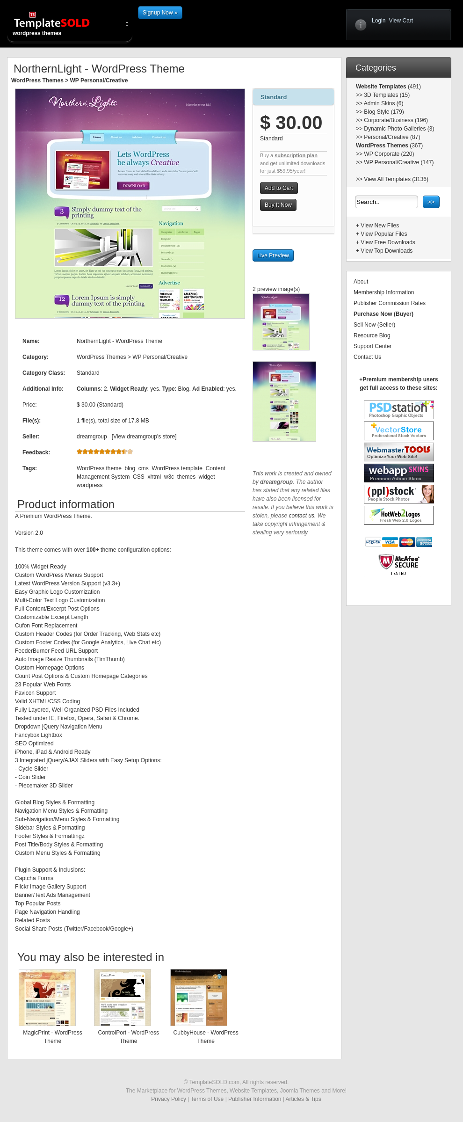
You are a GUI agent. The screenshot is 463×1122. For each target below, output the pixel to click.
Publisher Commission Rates (390, 303)
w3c (169, 477)
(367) (415, 145)
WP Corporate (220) (389, 154)
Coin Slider (32, 777)
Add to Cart (279, 188)
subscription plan (296, 155)
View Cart (401, 20)
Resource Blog (372, 335)
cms (143, 468)
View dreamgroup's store (144, 436)
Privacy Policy (168, 1099)
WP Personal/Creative (99, 80)
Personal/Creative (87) (392, 137)
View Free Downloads (388, 242)
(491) (413, 86)
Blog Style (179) (384, 112)
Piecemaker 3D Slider (45, 785)
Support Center (372, 346)
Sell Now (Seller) (374, 324)
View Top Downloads (386, 251)
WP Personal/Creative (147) (399, 162)
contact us (301, 515)
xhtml (154, 477)
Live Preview (273, 255)
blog (129, 468)
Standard (273, 97)
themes (186, 477)
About (361, 281)
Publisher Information (254, 1099)
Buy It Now (278, 205)
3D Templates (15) (387, 95)
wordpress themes (59, 23)
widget (207, 477)
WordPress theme (99, 468)
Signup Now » (160, 12)
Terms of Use (207, 1099)
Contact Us (367, 357)
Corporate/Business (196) (396, 120)
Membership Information (384, 292)
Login (378, 20)
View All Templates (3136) (396, 179)
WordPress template (177, 468)
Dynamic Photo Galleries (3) (399, 128)
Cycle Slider (33, 768)
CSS (139, 477)
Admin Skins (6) (384, 103)
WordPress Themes (37, 80)
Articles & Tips (303, 1099)
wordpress (89, 485)
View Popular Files (384, 234)
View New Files (380, 225)
